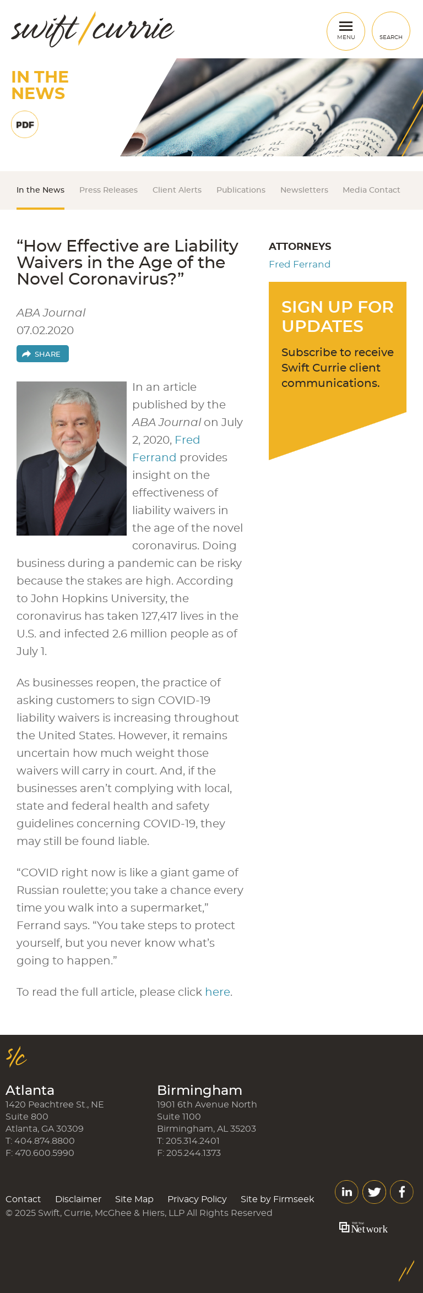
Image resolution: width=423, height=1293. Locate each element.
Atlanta (30, 1091)
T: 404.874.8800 (40, 1141)
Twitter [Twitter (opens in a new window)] (374, 1192)
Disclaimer (78, 1199)
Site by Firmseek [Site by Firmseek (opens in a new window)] (277, 1199)
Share (48, 354)
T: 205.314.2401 (188, 1141)
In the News (40, 190)
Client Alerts (177, 190)
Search (391, 37)
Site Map (134, 1199)
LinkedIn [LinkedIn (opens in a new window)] (347, 1192)
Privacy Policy (197, 1199)
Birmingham (199, 1091)
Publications (240, 190)
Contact (23, 1199)
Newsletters (304, 190)
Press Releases (108, 190)
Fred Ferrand (300, 264)
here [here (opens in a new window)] (217, 992)
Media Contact (371, 190)
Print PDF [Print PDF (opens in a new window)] (25, 124)
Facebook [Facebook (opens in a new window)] (402, 1192)
